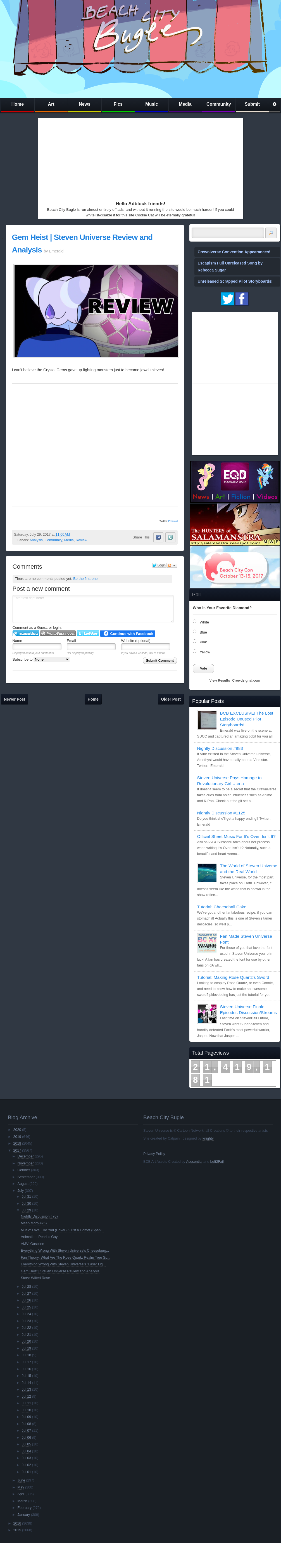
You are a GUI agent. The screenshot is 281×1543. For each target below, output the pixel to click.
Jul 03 (26, 1458)
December (26, 1156)
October (24, 1170)
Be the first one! (86, 578)
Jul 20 (26, 1341)
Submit (252, 104)
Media (185, 104)
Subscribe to (41, 659)
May (21, 1487)
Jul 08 (26, 1424)
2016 (17, 1523)
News (85, 104)
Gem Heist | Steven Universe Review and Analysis (60, 1271)
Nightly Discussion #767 (39, 1216)
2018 (17, 1143)
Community (218, 104)
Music (151, 104)
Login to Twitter (88, 633)
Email (71, 641)
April (21, 1494)
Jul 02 (26, 1465)
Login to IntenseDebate (26, 633)
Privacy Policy (154, 1154)
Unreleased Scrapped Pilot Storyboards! (235, 281)
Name (17, 641)
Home (17, 104)
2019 (17, 1137)
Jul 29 (26, 1210)
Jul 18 (26, 1355)
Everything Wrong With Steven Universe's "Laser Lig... (63, 1264)
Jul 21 (26, 1335)
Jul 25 (26, 1307)
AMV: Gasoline (32, 1244)
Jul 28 (26, 1287)
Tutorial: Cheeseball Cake (222, 906)
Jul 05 (26, 1444)
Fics (118, 104)
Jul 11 (26, 1403)
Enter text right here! (93, 609)
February (25, 1508)
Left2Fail (216, 1162)
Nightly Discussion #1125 (221, 813)
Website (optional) (136, 641)
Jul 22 (26, 1328)
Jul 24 (26, 1314)
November (26, 1163)
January (24, 1515)
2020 (17, 1130)
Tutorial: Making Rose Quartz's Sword (233, 977)
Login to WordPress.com (58, 633)
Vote (203, 668)
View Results (219, 680)
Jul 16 (26, 1369)
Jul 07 (26, 1431)
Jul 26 (26, 1300)
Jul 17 (26, 1362)
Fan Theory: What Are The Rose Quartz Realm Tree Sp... (65, 1258)
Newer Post (14, 699)
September (26, 1177)
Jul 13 (26, 1389)
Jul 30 (26, 1204)
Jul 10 (26, 1410)
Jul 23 (26, 1321)
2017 (17, 1150)
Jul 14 (26, 1383)
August (23, 1184)
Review (81, 540)
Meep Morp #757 (34, 1223)
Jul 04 (26, 1451)
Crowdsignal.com (246, 680)
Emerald (173, 521)
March (22, 1501)
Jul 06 (26, 1438)
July (21, 1191)
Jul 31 (26, 1197)
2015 (17, 1530)
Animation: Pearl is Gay (39, 1237)
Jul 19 (26, 1348)
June (21, 1480)
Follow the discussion (172, 565)
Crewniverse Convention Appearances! (234, 252)
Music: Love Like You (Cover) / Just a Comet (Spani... (62, 1230)
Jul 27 (26, 1294)
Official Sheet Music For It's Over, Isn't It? (236, 836)
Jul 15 (26, 1376)
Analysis (36, 540)
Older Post (171, 699)
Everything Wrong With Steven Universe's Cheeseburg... (65, 1251)
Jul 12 (26, 1396)
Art (51, 104)
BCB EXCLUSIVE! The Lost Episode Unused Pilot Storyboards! (246, 719)
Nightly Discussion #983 (220, 748)
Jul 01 (26, 1472)
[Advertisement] (130, 158)
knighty (208, 1138)
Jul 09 (26, 1417)
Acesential (194, 1162)
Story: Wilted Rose (35, 1278)
